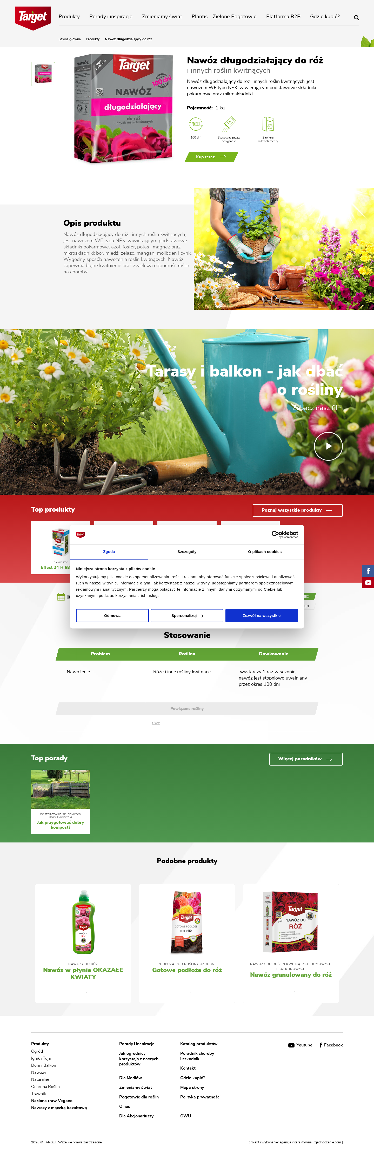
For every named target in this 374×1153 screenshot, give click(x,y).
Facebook (331, 1045)
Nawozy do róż (83, 964)
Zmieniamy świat (162, 16)
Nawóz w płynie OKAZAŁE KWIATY (83, 974)
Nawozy (38, 1072)
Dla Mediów (130, 1078)
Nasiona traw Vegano (51, 1101)
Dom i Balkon (43, 1065)
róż (125, 234)
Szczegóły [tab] (186, 552)
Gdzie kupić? (325, 16)
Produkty (69, 16)
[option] (83, 943)
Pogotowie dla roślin (139, 1097)
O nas (124, 1106)
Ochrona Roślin (45, 1087)
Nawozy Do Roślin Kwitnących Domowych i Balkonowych (291, 966)
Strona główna (70, 39)
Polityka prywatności (200, 1097)
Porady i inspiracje (110, 16)
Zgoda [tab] (109, 552)
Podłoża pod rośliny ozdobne (187, 964)
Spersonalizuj (187, 615)
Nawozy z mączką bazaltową (59, 1108)
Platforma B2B (283, 16)
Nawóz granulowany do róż (291, 975)
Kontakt (188, 1068)
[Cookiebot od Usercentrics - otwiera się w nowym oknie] (275, 534)
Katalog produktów (199, 1044)
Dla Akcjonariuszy (136, 1116)
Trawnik (38, 1094)
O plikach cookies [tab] (265, 552)
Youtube (300, 1045)
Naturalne (40, 1080)
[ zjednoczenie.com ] (327, 1142)
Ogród (37, 1051)
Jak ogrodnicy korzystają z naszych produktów (138, 1058)
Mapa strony (192, 1087)
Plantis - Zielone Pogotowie (224, 16)
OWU (185, 1116)
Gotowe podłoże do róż (187, 970)
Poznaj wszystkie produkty (297, 510)
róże (156, 723)
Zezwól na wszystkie (262, 615)
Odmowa (112, 615)
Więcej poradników (305, 759)
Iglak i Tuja (41, 1058)
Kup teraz (211, 157)
